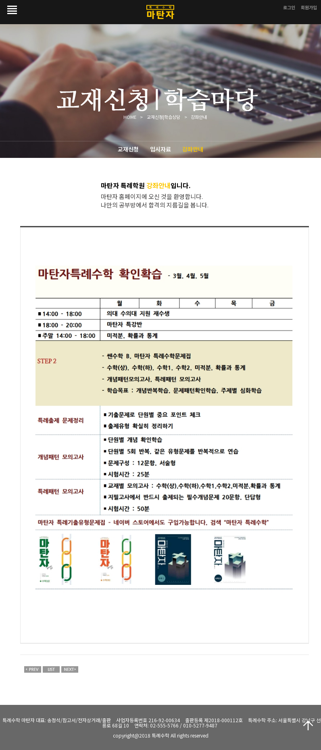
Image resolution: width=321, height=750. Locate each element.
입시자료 (160, 149)
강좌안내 (192, 149)
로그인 (289, 7)
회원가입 (309, 7)
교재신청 (128, 149)
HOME (129, 117)
